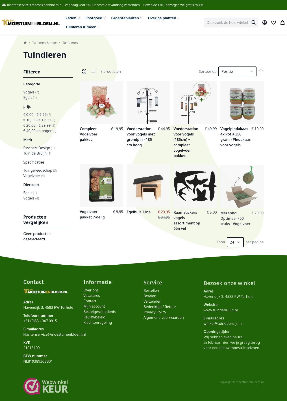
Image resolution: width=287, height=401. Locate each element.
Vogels (31, 92)
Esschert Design (38, 147)
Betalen (150, 299)
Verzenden (152, 304)
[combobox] (231, 22)
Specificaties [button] (34, 162)
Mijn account (94, 308)
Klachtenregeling (97, 324)
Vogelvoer (34, 175)
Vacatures (91, 297)
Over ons (91, 292)
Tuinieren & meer (44, 42)
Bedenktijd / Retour (160, 310)
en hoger (39, 130)
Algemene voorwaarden (164, 320)
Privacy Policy (155, 315)
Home (25, 42)
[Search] (254, 22)
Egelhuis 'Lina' (139, 214)
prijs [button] (27, 106)
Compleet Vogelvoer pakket (88, 134)
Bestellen (151, 293)
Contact (89, 303)
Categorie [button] (31, 84)
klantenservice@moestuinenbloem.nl (32, 5)
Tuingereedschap (40, 170)
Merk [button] (27, 139)
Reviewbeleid (94, 319)
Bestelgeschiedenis (99, 314)
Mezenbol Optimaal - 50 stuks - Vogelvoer (235, 223)
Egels (30, 97)
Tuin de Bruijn (37, 153)
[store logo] (31, 22)
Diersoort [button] (31, 184)
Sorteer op (208, 71)
